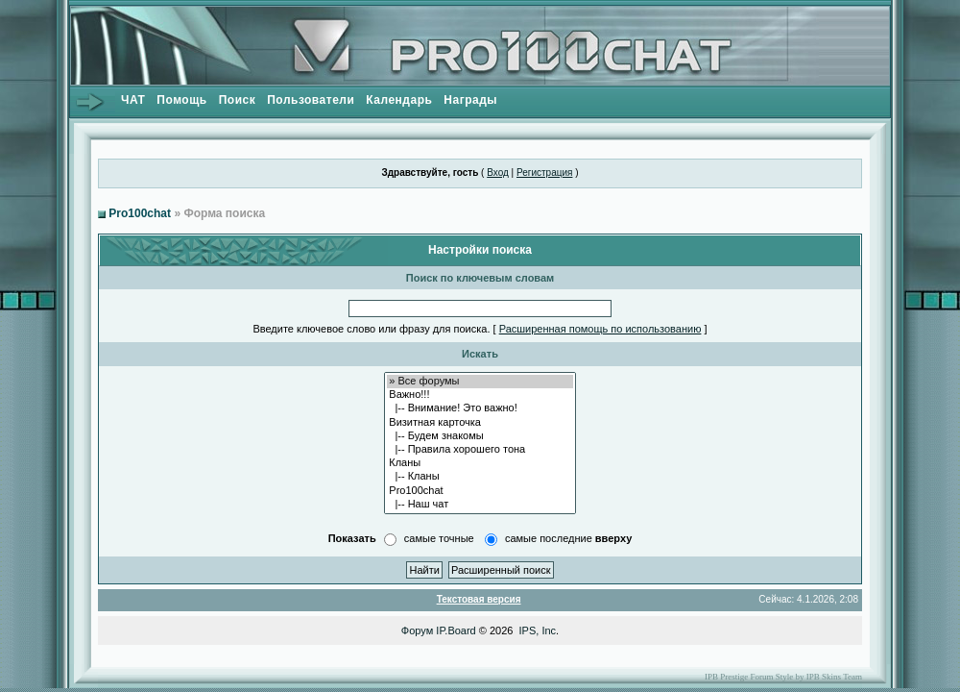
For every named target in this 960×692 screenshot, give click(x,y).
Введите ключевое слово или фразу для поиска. (371, 328)
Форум (417, 630)
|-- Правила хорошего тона (479, 450)
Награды (470, 100)
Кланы (479, 463)
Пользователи (310, 100)
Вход (498, 172)
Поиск (237, 100)
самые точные (439, 538)
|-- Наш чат (479, 504)
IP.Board (455, 630)
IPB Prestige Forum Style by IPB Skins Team (783, 676)
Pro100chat (139, 213)
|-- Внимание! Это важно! (479, 408)
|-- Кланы (479, 476)
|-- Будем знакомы (479, 436)
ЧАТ (133, 100)
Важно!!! (479, 395)
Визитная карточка (479, 423)
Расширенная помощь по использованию (600, 328)
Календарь (399, 100)
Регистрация (544, 172)
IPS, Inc (538, 630)
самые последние (568, 538)
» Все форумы (479, 381)
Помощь (181, 100)
